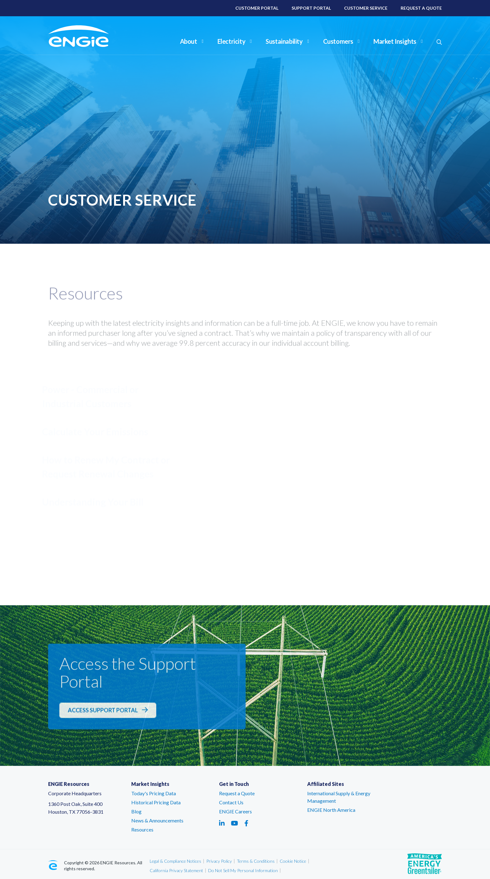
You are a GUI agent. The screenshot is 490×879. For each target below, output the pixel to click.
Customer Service (366, 8)
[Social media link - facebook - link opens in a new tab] (246, 823)
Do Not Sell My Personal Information (243, 870)
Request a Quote (237, 793)
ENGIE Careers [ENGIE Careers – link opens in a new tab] (235, 811)
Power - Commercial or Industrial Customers (92, 396)
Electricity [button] (235, 41)
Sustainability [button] (287, 41)
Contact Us (231, 802)
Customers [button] (341, 41)
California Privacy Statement (176, 870)
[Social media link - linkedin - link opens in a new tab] (222, 823)
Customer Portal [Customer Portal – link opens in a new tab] (256, 8)
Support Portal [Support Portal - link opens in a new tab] (346, 513)
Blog (136, 811)
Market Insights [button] (397, 41)
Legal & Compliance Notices (175, 861)
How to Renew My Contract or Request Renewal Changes (108, 466)
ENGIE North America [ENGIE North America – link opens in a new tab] (331, 810)
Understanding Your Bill (95, 501)
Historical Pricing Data (156, 802)
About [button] (191, 41)
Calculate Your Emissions (97, 431)
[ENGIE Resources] (87, 36)
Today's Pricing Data (153, 793)
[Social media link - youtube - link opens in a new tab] (234, 823)
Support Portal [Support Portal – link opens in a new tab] (311, 8)
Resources (142, 829)
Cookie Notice (293, 861)
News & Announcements (157, 820)
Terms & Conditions (256, 861)
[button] (439, 42)
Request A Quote (421, 8)
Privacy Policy (219, 861)
